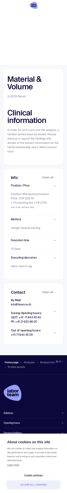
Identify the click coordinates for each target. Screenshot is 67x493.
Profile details (56, 15)
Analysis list (40, 15)
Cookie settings (33, 475)
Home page (9, 15)
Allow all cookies (33, 484)
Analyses (23, 15)
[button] (33, 186)
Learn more (13, 465)
